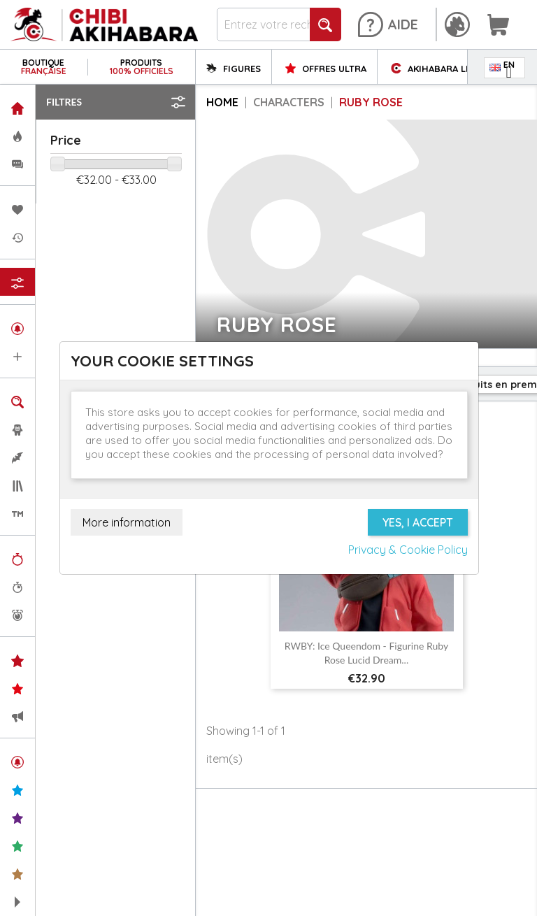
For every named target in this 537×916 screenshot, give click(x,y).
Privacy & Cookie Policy (408, 550)
